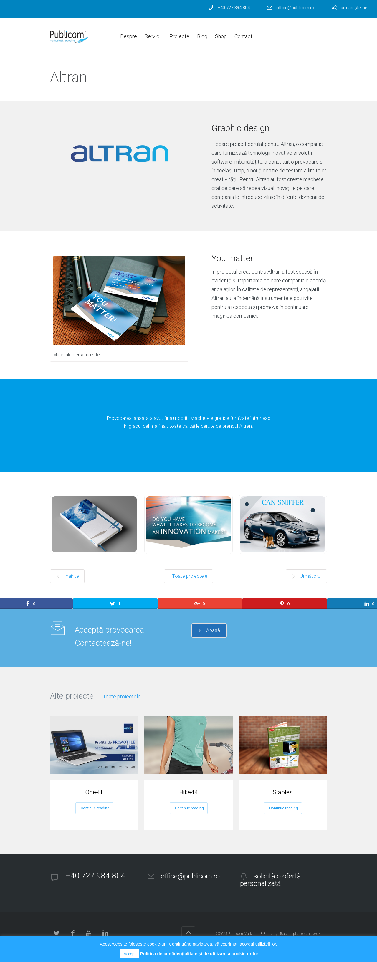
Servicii (153, 36)
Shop (221, 36)
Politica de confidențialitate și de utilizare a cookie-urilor (199, 953)
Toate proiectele (122, 696)
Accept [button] (129, 954)
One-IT (94, 792)
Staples (283, 792)
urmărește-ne (354, 7)
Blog (202, 36)
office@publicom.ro (295, 7)
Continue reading (95, 808)
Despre (128, 36)
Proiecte (179, 36)
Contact (243, 36)
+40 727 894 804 (234, 7)
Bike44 (188, 792)
